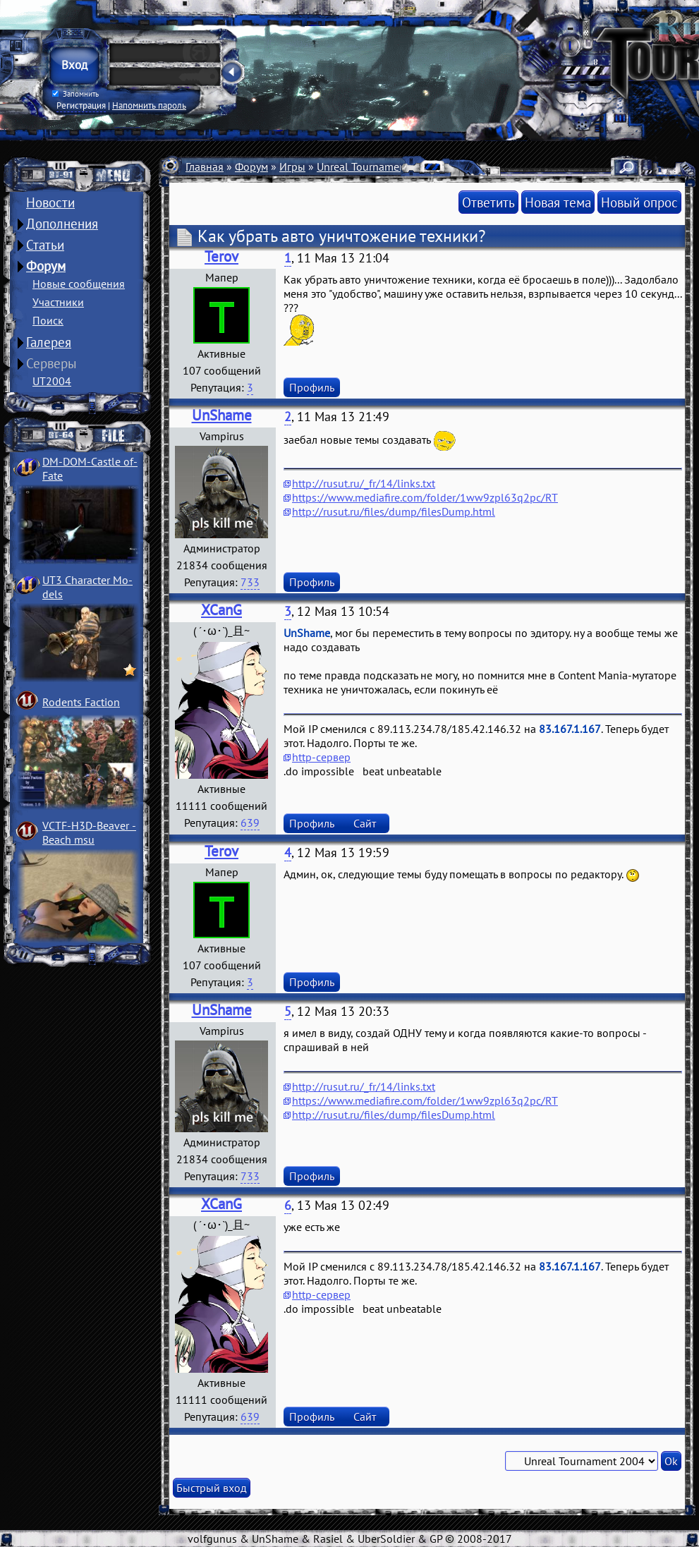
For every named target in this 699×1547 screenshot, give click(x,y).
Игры (292, 166)
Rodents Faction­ (81, 702)
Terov (221, 256)
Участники (58, 302)
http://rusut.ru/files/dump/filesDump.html (393, 511)
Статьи (45, 244)
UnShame (222, 415)
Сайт (364, 823)
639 (250, 822)
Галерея (48, 342)
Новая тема (558, 202)
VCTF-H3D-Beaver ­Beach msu (89, 832)
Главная (205, 166)
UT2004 (51, 381)
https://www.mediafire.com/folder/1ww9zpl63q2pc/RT (425, 497)
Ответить (488, 202)
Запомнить (75, 94)
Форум (46, 265)
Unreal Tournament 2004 (377, 166)
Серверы (51, 363)
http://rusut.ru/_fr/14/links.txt (363, 483)
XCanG (221, 609)
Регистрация (81, 105)
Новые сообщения (78, 284)
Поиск (47, 320)
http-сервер (321, 757)
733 (250, 582)
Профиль (311, 387)
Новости (50, 202)
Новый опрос (639, 202)
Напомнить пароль (149, 105)
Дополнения (62, 223)
